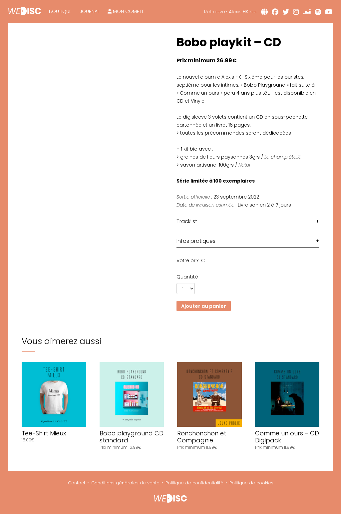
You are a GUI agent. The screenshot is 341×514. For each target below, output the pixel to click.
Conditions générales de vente (125, 483)
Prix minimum (196, 60)
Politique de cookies (251, 483)
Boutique (60, 11)
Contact (76, 483)
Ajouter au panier (203, 306)
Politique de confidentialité (194, 483)
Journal (90, 11)
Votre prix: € (190, 260)
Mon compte (126, 11)
